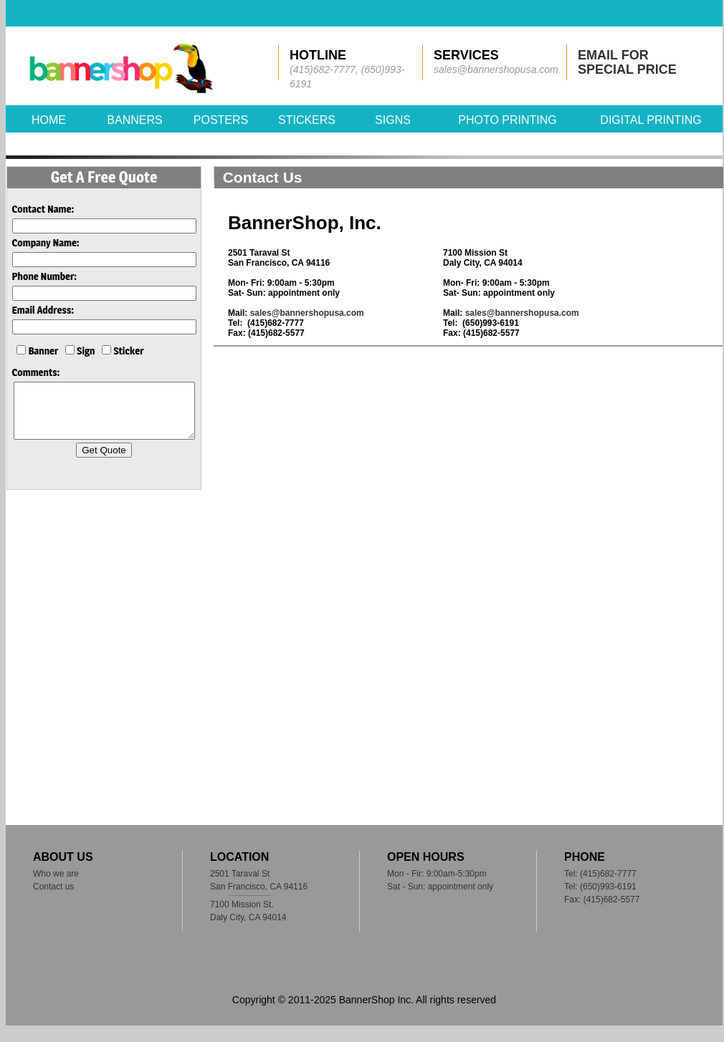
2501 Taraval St (240, 874)
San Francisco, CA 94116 (259, 887)
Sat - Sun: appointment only (440, 887)
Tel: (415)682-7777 (600, 874)
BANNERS (134, 120)
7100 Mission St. (242, 904)
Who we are (56, 874)
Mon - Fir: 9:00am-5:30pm (437, 874)
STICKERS (306, 120)
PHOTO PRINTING (507, 120)
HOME (49, 120)
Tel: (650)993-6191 (600, 887)
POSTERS (221, 120)
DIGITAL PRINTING (650, 120)
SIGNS (393, 120)
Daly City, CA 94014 (248, 917)
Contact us (53, 887)
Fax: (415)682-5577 (601, 899)
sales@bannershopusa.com (307, 313)
